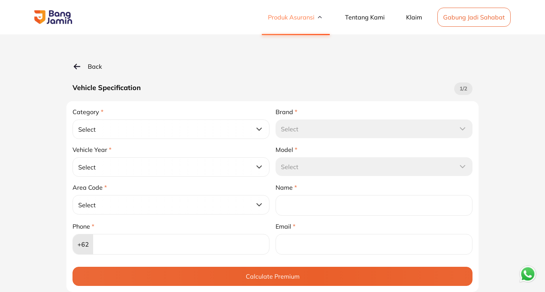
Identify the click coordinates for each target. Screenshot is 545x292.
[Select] (171, 129)
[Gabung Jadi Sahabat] (474, 16)
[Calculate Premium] (272, 276)
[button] (53, 17)
